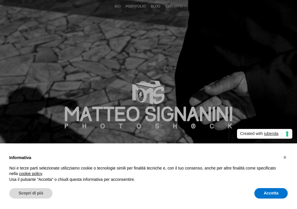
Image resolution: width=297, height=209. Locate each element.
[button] (284, 157)
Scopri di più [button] (31, 193)
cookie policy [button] (30, 173)
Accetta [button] (271, 193)
